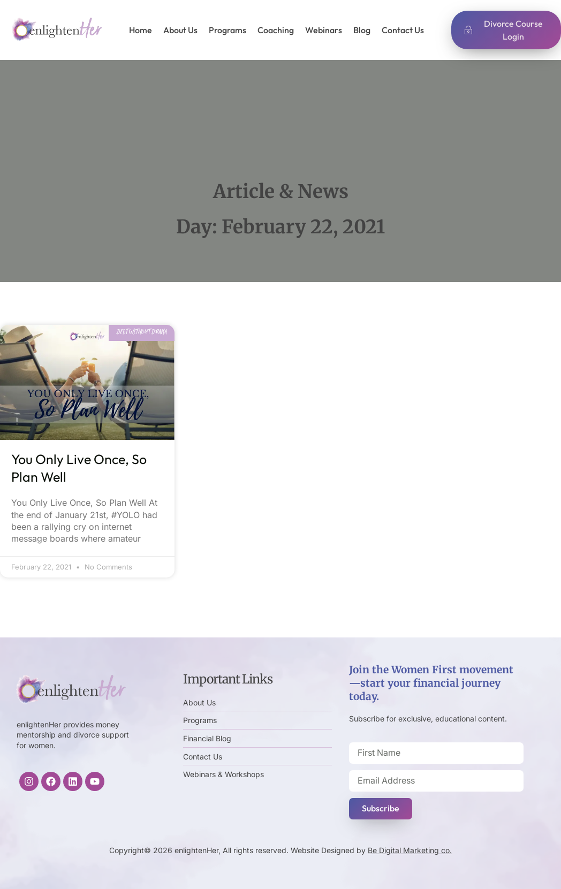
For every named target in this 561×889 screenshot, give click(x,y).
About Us (180, 30)
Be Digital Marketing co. (410, 850)
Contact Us (403, 30)
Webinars (323, 30)
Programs (227, 30)
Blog (361, 30)
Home (140, 30)
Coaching (275, 30)
